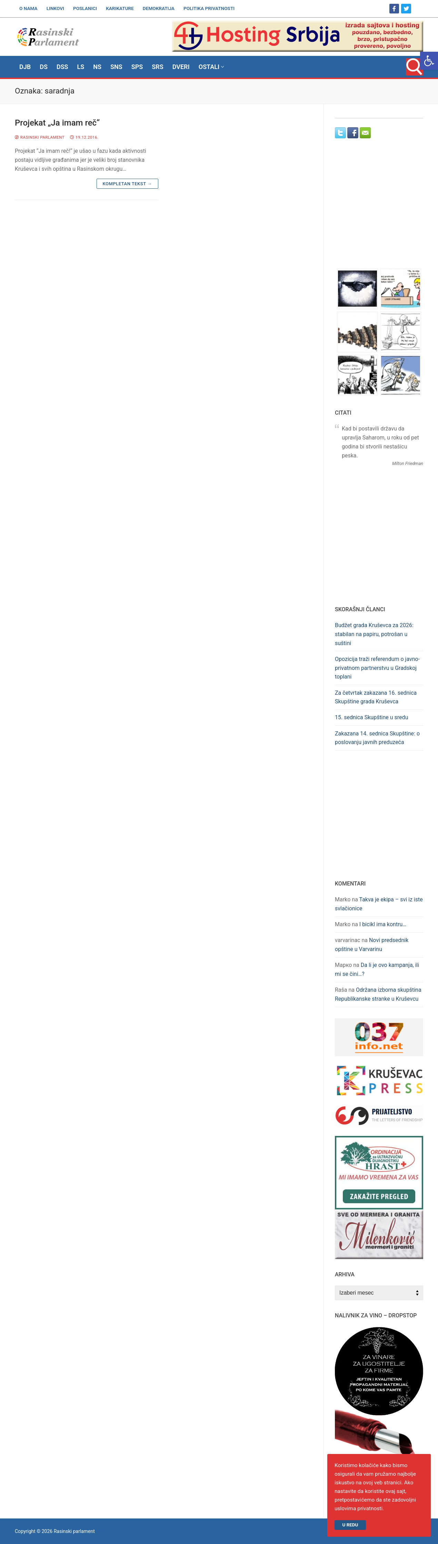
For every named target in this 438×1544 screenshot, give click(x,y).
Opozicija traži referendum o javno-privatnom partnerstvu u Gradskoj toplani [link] (377, 668)
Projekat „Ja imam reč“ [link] (57, 123)
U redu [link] (350, 1524)
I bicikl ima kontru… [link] (382, 924)
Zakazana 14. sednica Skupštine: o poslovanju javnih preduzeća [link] (377, 738)
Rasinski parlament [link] (39, 137)
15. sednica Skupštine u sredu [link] (371, 717)
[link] (429, 61)
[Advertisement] (379, 210)
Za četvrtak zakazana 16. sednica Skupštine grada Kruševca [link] (376, 697)
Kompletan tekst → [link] (127, 183)
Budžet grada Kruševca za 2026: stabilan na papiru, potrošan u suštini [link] (374, 634)
